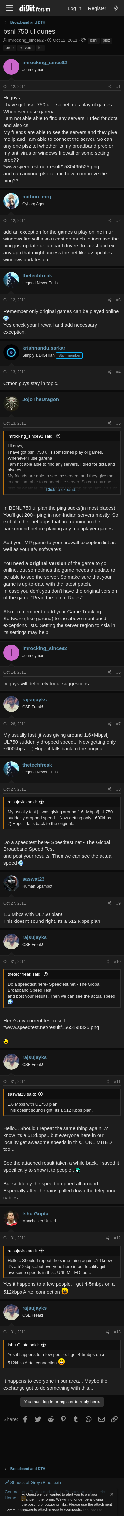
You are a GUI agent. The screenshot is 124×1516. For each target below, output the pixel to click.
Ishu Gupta (35, 1213)
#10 (117, 961)
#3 (118, 300)
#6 (118, 672)
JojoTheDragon (40, 399)
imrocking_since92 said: (31, 436)
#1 (118, 86)
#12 (117, 1238)
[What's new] (116, 8)
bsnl (93, 40)
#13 (117, 1332)
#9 (118, 903)
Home (10, 1497)
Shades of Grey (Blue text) (33, 1482)
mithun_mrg (36, 196)
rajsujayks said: (22, 801)
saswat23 (33, 879)
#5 (118, 423)
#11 (117, 1081)
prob (10, 47)
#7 (118, 724)
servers (26, 47)
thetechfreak (37, 275)
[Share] (110, 86)
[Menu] (9, 8)
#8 (118, 789)
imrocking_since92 (26, 40)
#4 (118, 372)
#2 (118, 220)
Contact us (15, 1491)
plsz (106, 40)
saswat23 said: (22, 1094)
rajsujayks (34, 699)
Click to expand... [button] (62, 489)
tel (40, 47)
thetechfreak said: (25, 974)
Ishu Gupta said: (23, 1344)
